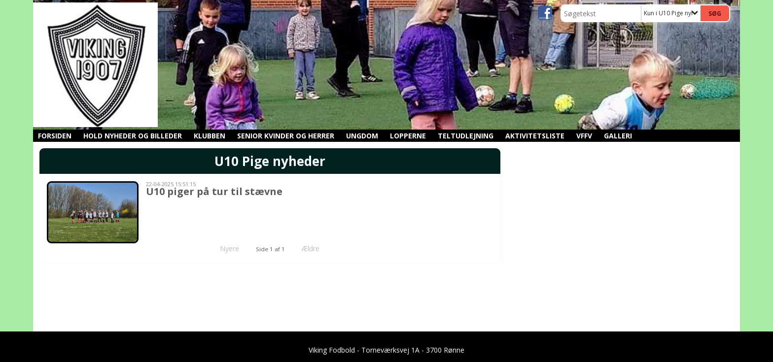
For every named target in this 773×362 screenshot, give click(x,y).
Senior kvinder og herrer (285, 135)
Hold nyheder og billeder (132, 135)
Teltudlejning (465, 135)
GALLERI (618, 135)
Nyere (223, 248)
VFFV (584, 135)
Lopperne (408, 135)
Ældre (317, 248)
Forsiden (54, 135)
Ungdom (362, 135)
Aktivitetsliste (534, 135)
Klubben (209, 135)
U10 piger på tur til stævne (214, 191)
